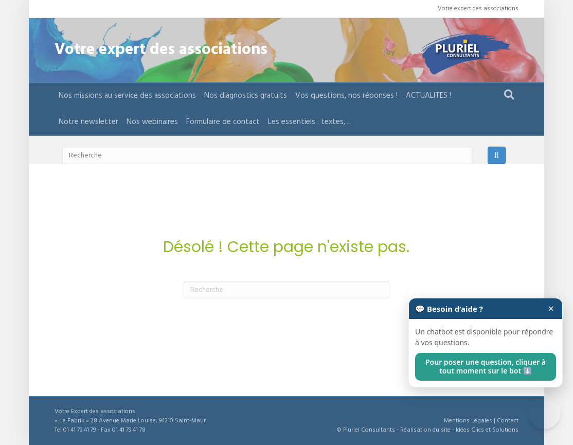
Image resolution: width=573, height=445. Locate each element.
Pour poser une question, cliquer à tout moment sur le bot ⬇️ (485, 366)
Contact (507, 421)
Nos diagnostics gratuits (245, 96)
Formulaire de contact (223, 122)
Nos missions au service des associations (127, 96)
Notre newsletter (88, 122)
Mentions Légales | (470, 421)
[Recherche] (509, 94)
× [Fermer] (551, 309)
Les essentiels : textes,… (309, 122)
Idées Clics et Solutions (487, 430)
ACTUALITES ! (428, 96)
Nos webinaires (152, 122)
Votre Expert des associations (95, 411)
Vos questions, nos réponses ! (346, 96)
